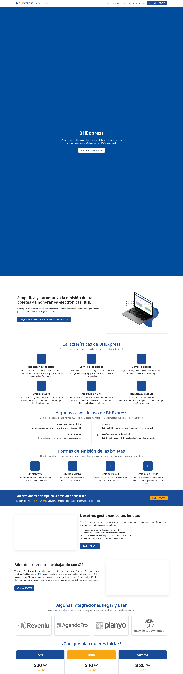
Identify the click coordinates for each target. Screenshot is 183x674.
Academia (117, 3)
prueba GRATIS (41, 501)
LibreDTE (37, 574)
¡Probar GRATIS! (157, 3)
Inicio (38, 3)
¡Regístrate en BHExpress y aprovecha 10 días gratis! (44, 319)
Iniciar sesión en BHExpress (91, 150)
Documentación (130, 3)
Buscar (142, 3)
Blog (109, 3)
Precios (46, 3)
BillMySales (61, 610)
